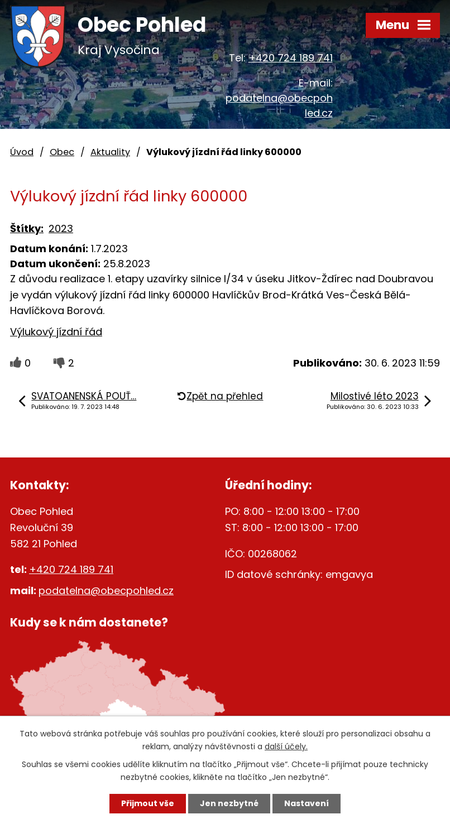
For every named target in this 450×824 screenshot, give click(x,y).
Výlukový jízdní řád (56, 332)
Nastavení (306, 803)
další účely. (286, 746)
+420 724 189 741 (290, 58)
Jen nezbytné (229, 803)
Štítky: (27, 228)
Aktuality (110, 152)
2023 (61, 228)
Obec (62, 152)
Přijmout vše (147, 803)
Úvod (21, 152)
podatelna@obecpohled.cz (106, 590)
